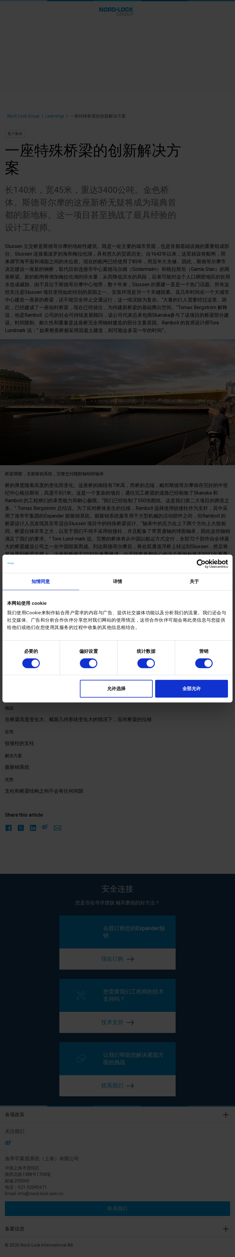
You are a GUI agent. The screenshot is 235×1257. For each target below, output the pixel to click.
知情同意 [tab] (41, 581)
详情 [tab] (117, 581)
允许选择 (116, 688)
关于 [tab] (194, 581)
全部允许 (191, 688)
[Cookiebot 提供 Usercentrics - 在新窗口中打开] (201, 563)
